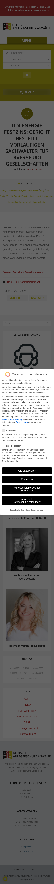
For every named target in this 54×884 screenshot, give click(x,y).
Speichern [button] (27, 477)
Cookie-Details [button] (15, 508)
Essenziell (10, 429)
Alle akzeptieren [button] (27, 468)
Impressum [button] (40, 508)
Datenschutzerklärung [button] (28, 508)
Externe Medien (12, 444)
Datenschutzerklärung (12, 417)
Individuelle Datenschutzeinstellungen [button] (27, 499)
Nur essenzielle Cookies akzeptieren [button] (27, 487)
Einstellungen (22, 420)
